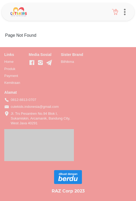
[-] (32, 62)
